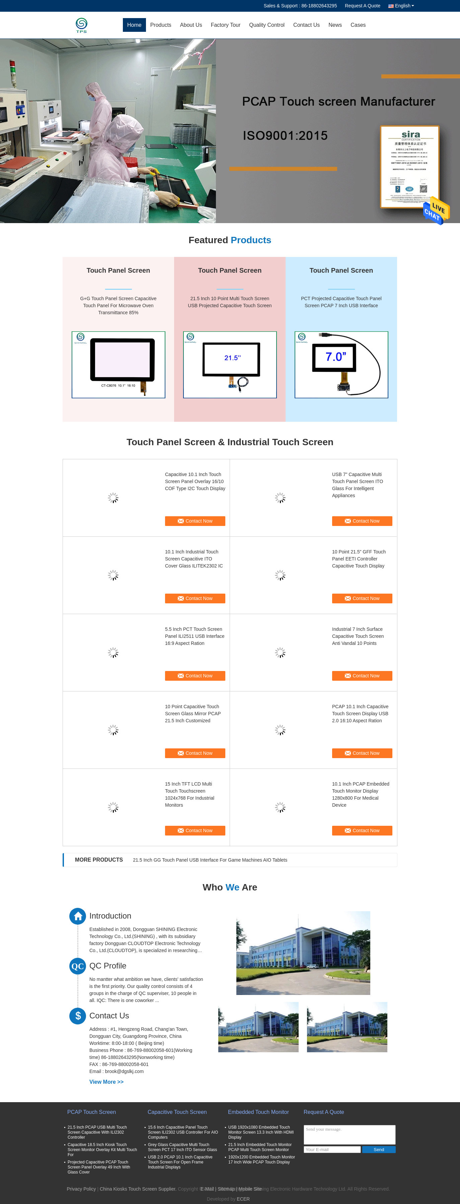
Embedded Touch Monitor (258, 1112)
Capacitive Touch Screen (177, 1112)
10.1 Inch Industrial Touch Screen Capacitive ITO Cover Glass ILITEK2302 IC (194, 558)
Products (160, 25)
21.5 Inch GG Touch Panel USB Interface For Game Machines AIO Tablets (210, 860)
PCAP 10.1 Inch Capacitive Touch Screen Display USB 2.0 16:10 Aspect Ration (360, 713)
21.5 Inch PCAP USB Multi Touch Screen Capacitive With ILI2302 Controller (97, 1132)
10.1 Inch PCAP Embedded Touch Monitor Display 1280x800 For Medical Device (360, 794)
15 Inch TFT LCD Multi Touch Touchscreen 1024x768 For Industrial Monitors (189, 794)
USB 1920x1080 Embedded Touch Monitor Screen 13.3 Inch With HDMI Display (261, 1132)
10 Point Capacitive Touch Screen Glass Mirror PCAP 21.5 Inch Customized (193, 713)
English (404, 5)
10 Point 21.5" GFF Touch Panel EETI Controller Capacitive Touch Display (359, 558)
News (335, 25)
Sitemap (226, 1189)
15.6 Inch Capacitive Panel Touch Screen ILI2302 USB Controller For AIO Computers (183, 1132)
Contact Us (306, 25)
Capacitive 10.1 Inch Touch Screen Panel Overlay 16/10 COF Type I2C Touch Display (195, 481)
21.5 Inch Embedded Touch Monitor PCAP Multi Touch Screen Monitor (260, 1147)
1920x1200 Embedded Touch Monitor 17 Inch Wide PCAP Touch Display (261, 1159)
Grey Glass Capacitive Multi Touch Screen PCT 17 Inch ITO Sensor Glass (182, 1147)
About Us (191, 25)
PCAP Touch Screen (91, 1112)
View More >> (106, 1082)
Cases (358, 25)
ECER (243, 1199)
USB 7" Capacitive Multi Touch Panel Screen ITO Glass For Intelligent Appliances (357, 485)
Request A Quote (362, 5)
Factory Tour (226, 25)
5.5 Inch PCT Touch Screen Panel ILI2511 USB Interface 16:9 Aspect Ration (194, 636)
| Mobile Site (249, 1189)
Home (134, 25)
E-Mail (207, 1189)
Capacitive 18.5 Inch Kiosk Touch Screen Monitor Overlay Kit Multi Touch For (102, 1149)
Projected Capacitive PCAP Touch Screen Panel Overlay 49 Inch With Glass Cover (99, 1167)
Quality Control (267, 25)
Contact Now (198, 521)
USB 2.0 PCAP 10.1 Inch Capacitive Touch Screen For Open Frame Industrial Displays (180, 1162)
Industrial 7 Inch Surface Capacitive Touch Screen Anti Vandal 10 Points (358, 636)
